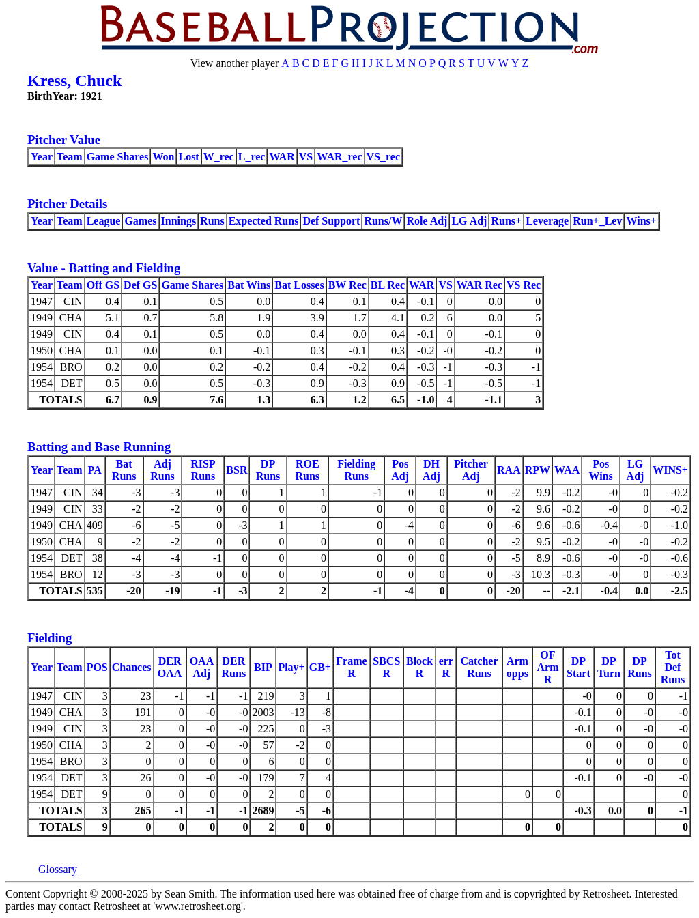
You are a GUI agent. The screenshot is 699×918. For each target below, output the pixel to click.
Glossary (57, 869)
